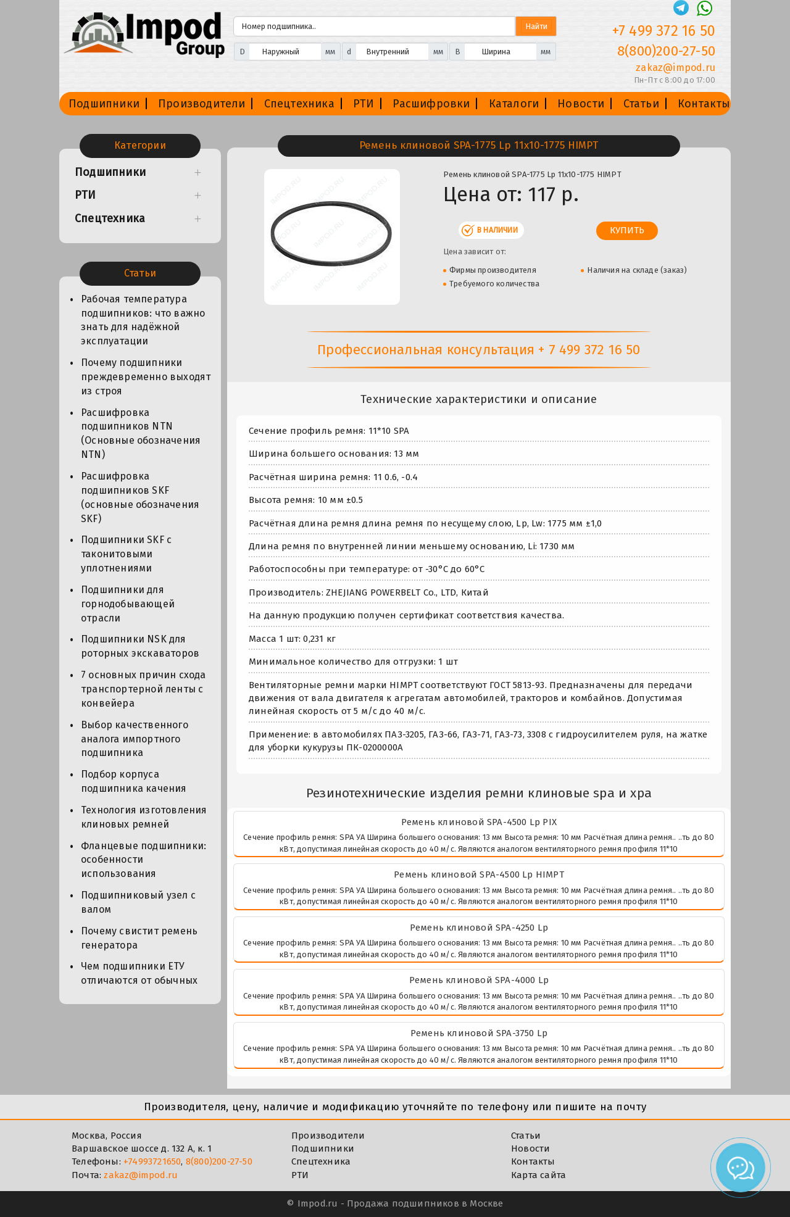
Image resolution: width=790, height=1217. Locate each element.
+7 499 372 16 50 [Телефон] (663, 30)
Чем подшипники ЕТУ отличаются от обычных (139, 973)
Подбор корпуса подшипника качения (134, 781)
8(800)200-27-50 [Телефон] (666, 51)
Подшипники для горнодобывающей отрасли (128, 604)
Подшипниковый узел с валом (138, 902)
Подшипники (104, 103)
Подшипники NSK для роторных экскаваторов (140, 646)
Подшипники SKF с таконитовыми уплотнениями (126, 554)
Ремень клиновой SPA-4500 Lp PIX (479, 822)
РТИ (364, 103)
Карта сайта (538, 1175)
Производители (202, 103)
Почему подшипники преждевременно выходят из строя (145, 377)
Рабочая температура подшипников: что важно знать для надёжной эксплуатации (143, 320)
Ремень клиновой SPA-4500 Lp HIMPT (479, 874)
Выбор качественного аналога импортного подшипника (134, 739)
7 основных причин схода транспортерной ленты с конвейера (143, 689)
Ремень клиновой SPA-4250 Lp (479, 927)
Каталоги (514, 103)
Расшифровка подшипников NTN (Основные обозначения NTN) (141, 434)
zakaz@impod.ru (141, 1175)
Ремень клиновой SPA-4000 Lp (479, 980)
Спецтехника (299, 103)
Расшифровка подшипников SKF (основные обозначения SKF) (140, 497)
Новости (580, 103)
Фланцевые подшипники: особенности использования (143, 860)
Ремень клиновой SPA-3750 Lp (478, 1033)
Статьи (641, 103)
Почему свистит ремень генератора (139, 938)
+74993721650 (152, 1161)
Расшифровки (431, 103)
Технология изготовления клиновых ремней (144, 817)
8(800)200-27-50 (219, 1161)
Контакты (704, 103)
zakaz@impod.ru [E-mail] (675, 67)
